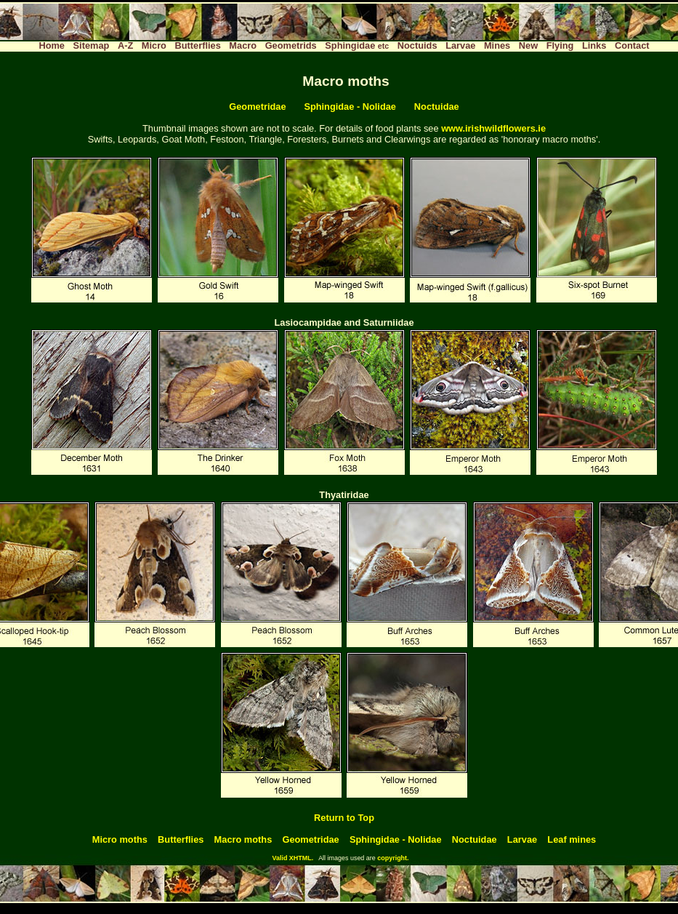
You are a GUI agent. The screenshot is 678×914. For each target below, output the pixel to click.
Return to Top (344, 817)
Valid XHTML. (292, 858)
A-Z (125, 45)
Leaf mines (571, 839)
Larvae (460, 45)
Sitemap (91, 45)
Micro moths (120, 839)
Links (594, 45)
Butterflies (198, 45)
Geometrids (291, 45)
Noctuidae (436, 106)
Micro (154, 45)
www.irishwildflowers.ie (493, 128)
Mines (497, 45)
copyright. (392, 858)
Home (52, 45)
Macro (243, 45)
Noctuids (417, 45)
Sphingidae (357, 45)
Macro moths (243, 839)
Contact (632, 45)
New (528, 45)
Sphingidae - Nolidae (350, 106)
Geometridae (257, 106)
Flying (560, 45)
